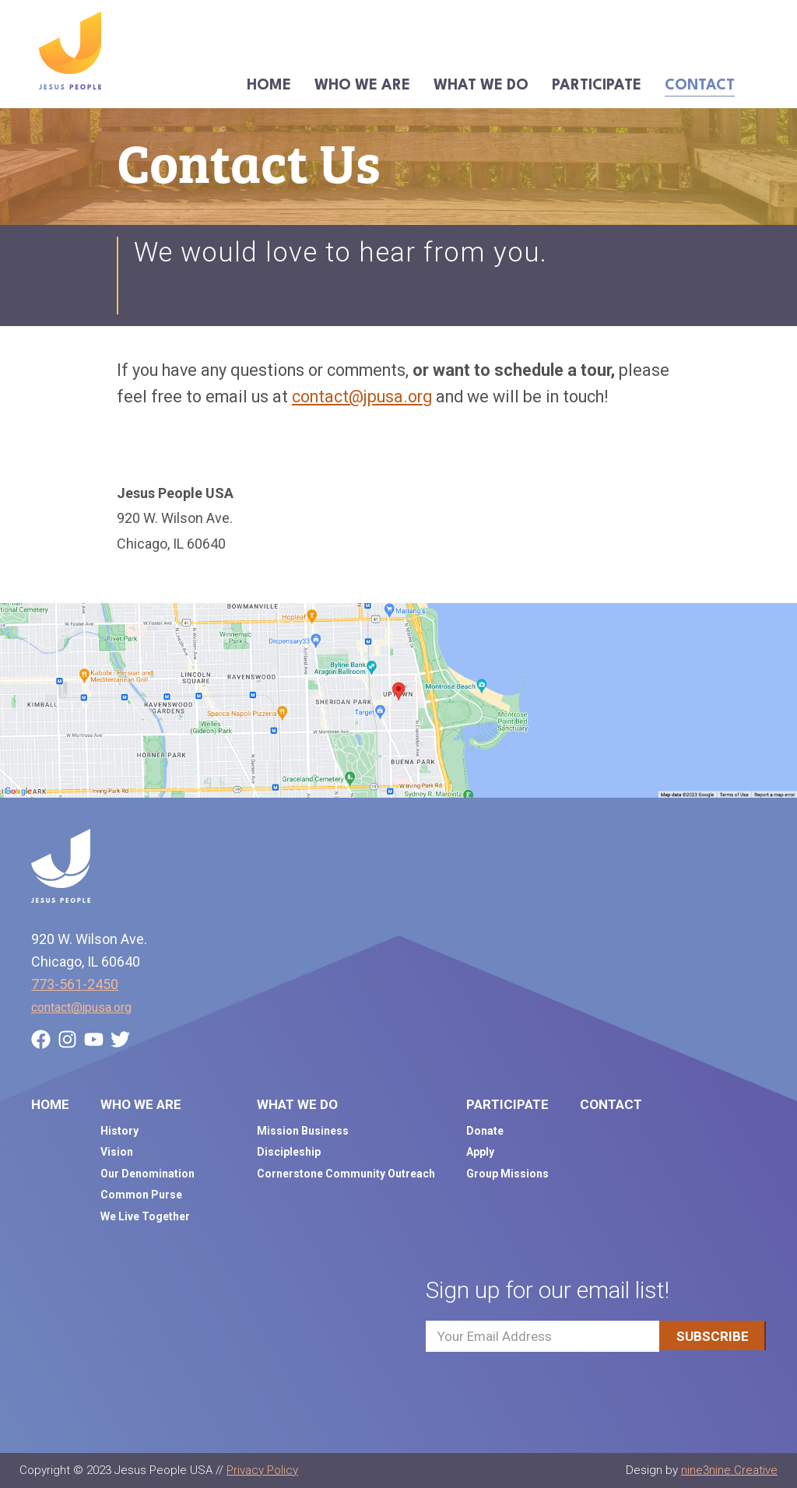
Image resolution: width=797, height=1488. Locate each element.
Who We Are (362, 86)
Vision (116, 1152)
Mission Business (303, 1131)
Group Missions (507, 1173)
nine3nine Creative (729, 1470)
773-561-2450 (74, 984)
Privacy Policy (262, 1470)
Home (269, 86)
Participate (596, 86)
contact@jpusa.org (362, 396)
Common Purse (141, 1194)
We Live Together (145, 1216)
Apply (480, 1152)
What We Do (481, 86)
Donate (485, 1131)
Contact (700, 86)
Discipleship (289, 1152)
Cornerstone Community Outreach (346, 1173)
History (119, 1131)
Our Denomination (147, 1173)
